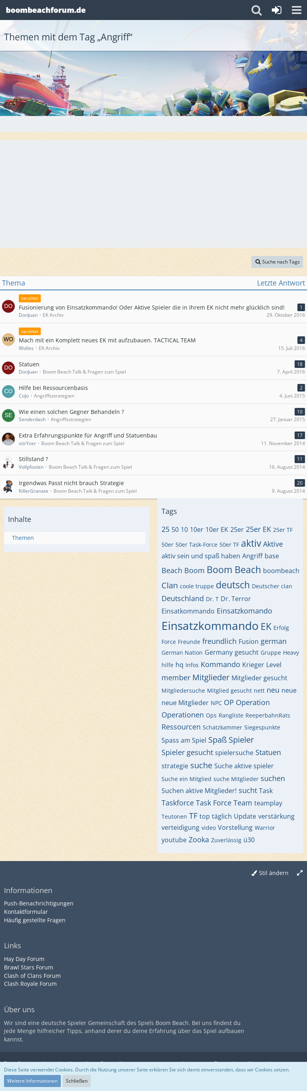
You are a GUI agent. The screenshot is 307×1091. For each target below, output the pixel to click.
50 (175, 529)
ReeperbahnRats (267, 715)
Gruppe (271, 652)
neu (273, 690)
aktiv (251, 543)
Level (273, 664)
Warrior (265, 827)
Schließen (77, 1080)
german (274, 641)
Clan (169, 585)
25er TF (283, 530)
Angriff (252, 555)
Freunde (189, 641)
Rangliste (231, 715)
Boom (194, 570)
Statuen (268, 752)
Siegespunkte (262, 727)
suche (201, 765)
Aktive (273, 544)
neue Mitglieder (185, 702)
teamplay (268, 803)
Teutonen (174, 816)
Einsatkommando (188, 611)
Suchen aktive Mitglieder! (199, 790)
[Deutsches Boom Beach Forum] (46, 10)
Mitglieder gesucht (259, 677)
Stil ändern (274, 873)
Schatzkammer (222, 727)
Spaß (217, 739)
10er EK (216, 529)
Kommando (220, 664)
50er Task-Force (196, 544)
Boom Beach (234, 569)
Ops (211, 715)
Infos (192, 665)
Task (266, 790)
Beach (171, 570)
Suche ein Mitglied (186, 779)
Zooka (199, 839)
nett (259, 690)
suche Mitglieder (236, 779)
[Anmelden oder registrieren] (277, 10)
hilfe (167, 665)
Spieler (241, 739)
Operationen (182, 714)
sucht (248, 790)
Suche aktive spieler (244, 765)
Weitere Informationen (32, 1080)
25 (165, 529)
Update (245, 816)
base (272, 555)
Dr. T (212, 599)
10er (196, 529)
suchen (273, 778)
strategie (174, 765)
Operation (253, 702)
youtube (174, 839)
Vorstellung (235, 827)
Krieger (253, 664)
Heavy (291, 652)
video (208, 827)
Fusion (249, 641)
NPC (216, 703)
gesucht (247, 652)
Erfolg (281, 627)
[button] (297, 10)
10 (184, 529)
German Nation (182, 652)
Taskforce (177, 802)
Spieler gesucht (187, 752)
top (204, 816)
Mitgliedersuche (183, 690)
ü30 (249, 839)
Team (242, 802)
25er (237, 529)
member (175, 677)
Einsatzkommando (210, 625)
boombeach (281, 570)
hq (179, 664)
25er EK (258, 529)
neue (289, 690)
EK (266, 626)
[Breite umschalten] (300, 873)
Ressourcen (181, 726)
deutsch (233, 584)
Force (168, 641)
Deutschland (182, 598)
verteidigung (180, 827)
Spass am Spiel (183, 740)
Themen (23, 538)
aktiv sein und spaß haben (200, 555)
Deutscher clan (272, 586)
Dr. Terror (236, 598)
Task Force (213, 802)
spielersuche (234, 752)
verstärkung (276, 816)
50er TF (229, 544)
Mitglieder (210, 677)
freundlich (219, 641)
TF (193, 815)
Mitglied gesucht (229, 690)
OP (229, 702)
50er (167, 544)
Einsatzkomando (244, 610)
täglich (222, 816)
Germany (219, 652)
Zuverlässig (226, 840)
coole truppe (197, 586)
